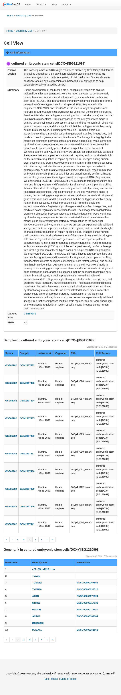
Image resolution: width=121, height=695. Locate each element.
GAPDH (36, 609)
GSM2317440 (27, 506)
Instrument (44, 353)
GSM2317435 (27, 418)
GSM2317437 (27, 453)
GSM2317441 (27, 524)
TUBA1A (37, 582)
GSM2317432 (27, 365)
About (66, 4)
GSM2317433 (27, 383)
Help (54, 4)
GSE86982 (30, 313)
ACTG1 (36, 616)
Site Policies (51, 678)
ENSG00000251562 (87, 629)
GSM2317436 (27, 436)
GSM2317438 (27, 471)
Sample (24, 353)
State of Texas (68, 678)
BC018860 (37, 623)
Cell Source (103, 353)
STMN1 (36, 602)
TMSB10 (36, 589)
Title (73, 353)
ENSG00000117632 (87, 602)
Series (9, 353)
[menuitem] (28, 4)
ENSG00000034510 (87, 589)
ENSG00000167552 (87, 582)
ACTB (35, 596)
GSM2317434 (27, 400)
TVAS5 (36, 576)
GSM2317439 (27, 489)
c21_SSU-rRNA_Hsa (43, 569)
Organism (61, 353)
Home (28, 4)
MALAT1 (37, 629)
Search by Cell (23, 15)
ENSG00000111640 (87, 609)
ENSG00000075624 (87, 596)
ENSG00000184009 (87, 616)
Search (42, 4)
